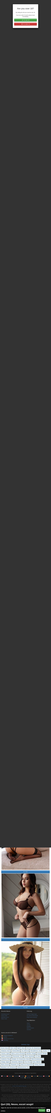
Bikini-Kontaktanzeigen (37, 1059)
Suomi (33, 1076)
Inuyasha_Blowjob (42, 1053)
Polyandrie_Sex (15, 1064)
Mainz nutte (4, 1018)
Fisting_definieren (39, 1064)
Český (3, 1076)
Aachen (5, 1037)
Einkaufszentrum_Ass (23, 1067)
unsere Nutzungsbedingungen (19, 1086)
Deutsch (15, 1076)
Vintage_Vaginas (5, 1061)
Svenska (27, 1077)
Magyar (40, 1076)
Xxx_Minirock (25, 1050)
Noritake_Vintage (31, 1053)
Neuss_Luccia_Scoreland (18, 1053)
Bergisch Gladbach (8, 1035)
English (21, 1076)
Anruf (41, 1110)
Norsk (45, 1076)
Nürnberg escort (5, 1014)
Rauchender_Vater (18, 1056)
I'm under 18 (25, 24)
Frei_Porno (28, 1061)
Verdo (28, 1023)
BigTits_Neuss (21, 1048)
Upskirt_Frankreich (6, 1056)
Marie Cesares (30, 1028)
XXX (25, 872)
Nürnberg (5, 1040)
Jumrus (28, 1024)
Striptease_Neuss (5, 1050)
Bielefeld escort (5, 1017)
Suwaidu (29, 1029)
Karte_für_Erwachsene (27, 1064)
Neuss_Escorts (5, 1064)
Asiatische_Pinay (5, 1059)
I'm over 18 (25, 20)
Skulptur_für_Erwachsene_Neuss (21, 1059)
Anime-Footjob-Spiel (32, 1014)
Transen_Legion (5, 1053)
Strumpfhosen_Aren (35, 1050)
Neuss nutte (4, 1015)
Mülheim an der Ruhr (8, 1038)
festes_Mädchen (36, 1061)
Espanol (28, 1076)
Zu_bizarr (38, 1056)
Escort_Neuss (5, 1048)
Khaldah (29, 1026)
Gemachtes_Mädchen (17, 1061)
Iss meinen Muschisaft (32, 1015)
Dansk (9, 1076)
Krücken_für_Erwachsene (33, 1048)
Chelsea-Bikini (16, 1050)
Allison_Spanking (29, 1056)
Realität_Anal (46, 1050)
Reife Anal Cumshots (32, 1017)
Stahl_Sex (13, 1048)
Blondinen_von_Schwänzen (8, 1067)
